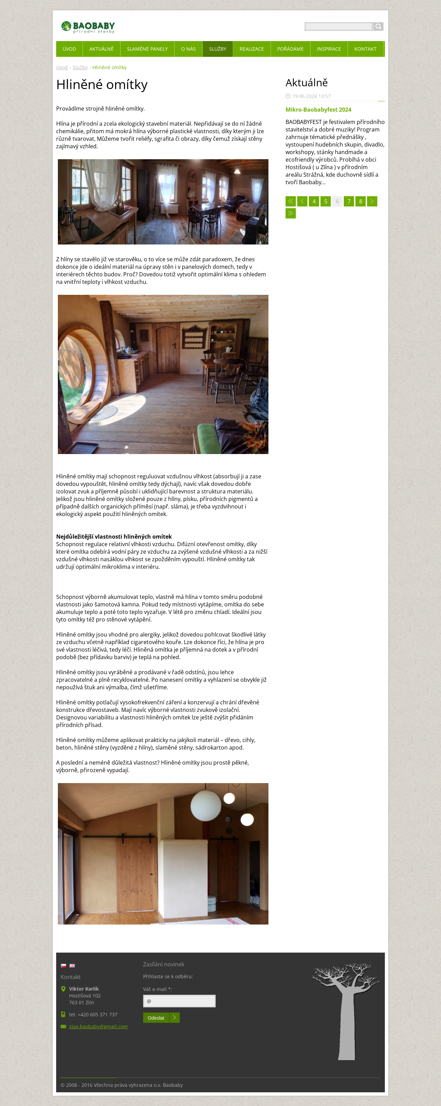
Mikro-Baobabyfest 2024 (318, 109)
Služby (80, 67)
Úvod (62, 67)
